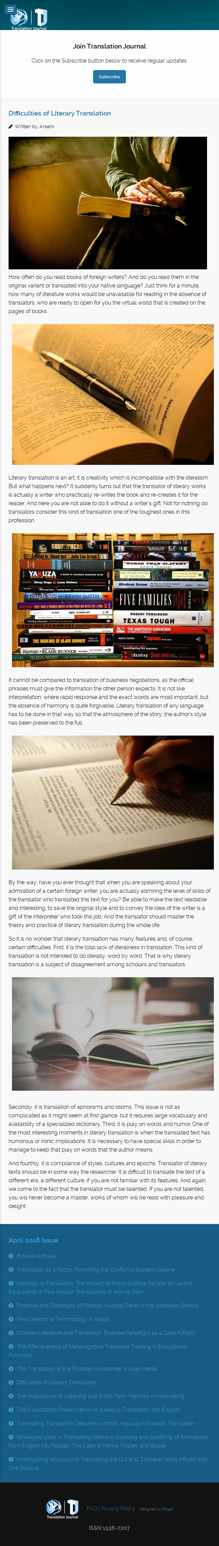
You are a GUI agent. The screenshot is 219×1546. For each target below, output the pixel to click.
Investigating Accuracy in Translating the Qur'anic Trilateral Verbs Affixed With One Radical (108, 1463)
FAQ (91, 1509)
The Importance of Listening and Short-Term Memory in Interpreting (100, 1396)
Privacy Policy (118, 1509)
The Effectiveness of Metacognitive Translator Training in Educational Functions (98, 1350)
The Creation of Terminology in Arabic (63, 1319)
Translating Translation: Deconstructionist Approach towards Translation (106, 1423)
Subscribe (109, 76)
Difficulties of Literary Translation (60, 113)
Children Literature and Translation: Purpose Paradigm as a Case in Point (106, 1333)
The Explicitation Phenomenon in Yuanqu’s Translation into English (98, 1410)
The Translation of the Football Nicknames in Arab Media (87, 1369)
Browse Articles (36, 1256)
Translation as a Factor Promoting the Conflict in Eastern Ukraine (96, 1269)
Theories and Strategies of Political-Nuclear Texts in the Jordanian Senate (107, 1305)
